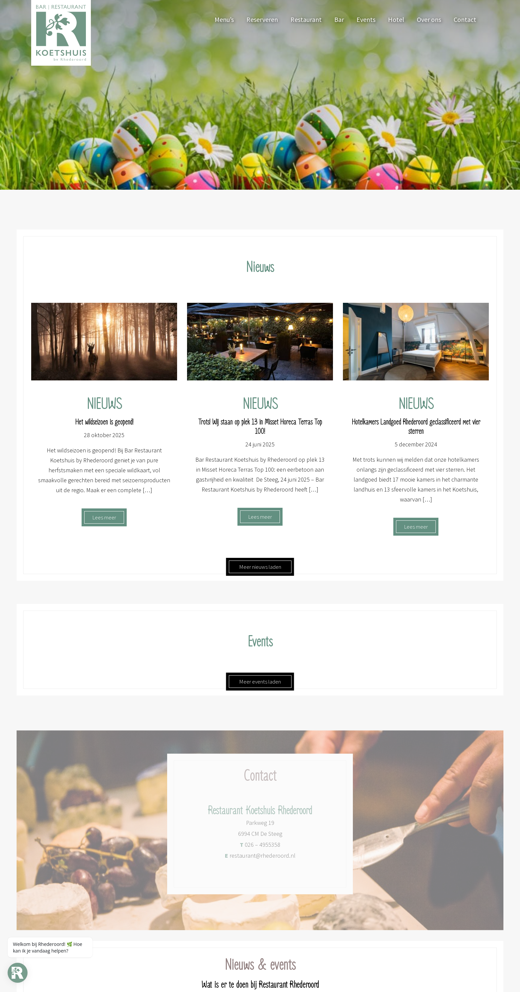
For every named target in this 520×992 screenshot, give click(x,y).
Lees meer (104, 517)
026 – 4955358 (260, 849)
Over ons (429, 19)
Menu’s (224, 19)
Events (366, 19)
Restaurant (306, 19)
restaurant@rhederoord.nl (260, 860)
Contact (465, 19)
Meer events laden (260, 681)
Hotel (396, 19)
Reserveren (262, 19)
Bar (339, 19)
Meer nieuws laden (260, 566)
